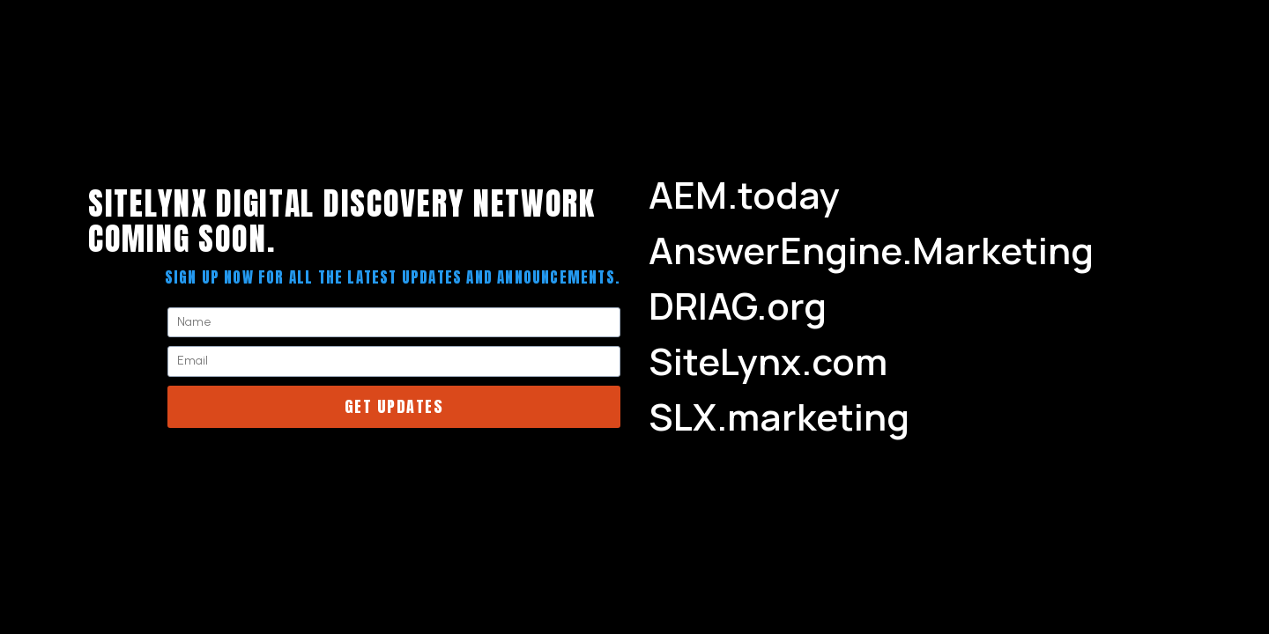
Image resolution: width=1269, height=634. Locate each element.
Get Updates (394, 406)
